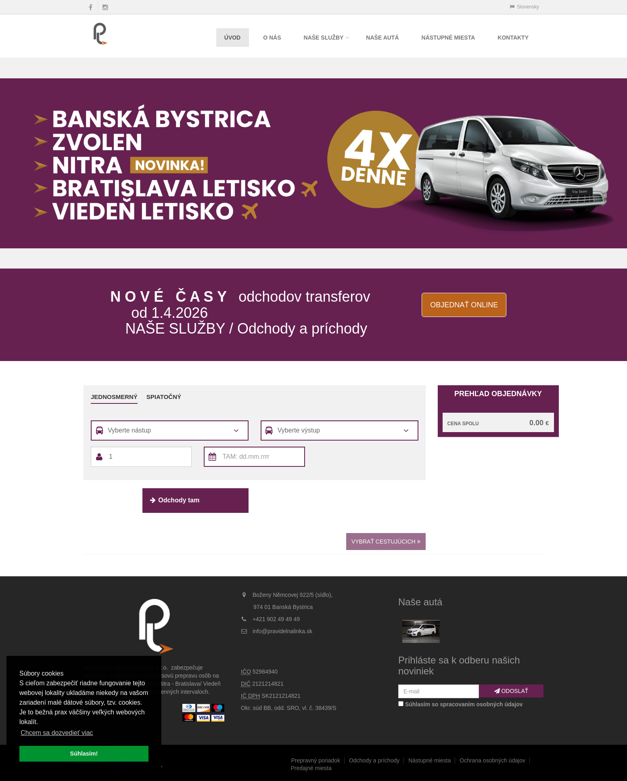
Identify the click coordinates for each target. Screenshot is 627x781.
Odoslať (511, 691)
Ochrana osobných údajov (492, 760)
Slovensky (524, 7)
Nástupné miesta (448, 37)
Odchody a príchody (374, 760)
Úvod (232, 37)
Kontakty (513, 37)
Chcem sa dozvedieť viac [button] (57, 732)
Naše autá (382, 37)
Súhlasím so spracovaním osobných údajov (464, 704)
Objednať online (464, 305)
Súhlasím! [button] (84, 753)
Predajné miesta (311, 768)
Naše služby (324, 37)
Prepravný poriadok (315, 760)
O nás (272, 37)
